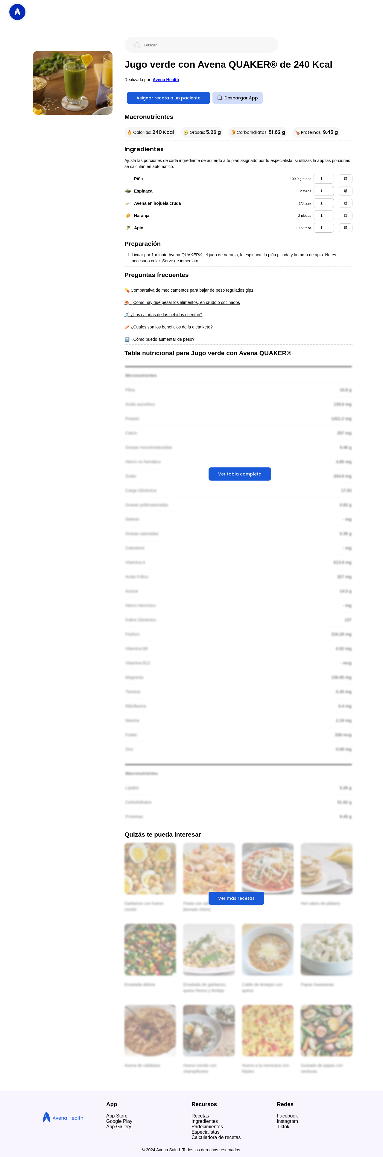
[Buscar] (206, 45)
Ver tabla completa (240, 474)
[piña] (324, 179)
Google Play (119, 1121)
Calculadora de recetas (216, 1137)
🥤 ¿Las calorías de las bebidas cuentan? (163, 314)
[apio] (324, 228)
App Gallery (118, 1126)
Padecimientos (207, 1126)
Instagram (287, 1121)
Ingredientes (205, 1121)
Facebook (287, 1115)
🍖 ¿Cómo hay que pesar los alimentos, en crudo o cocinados (182, 302)
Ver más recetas (236, 898)
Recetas (200, 1115)
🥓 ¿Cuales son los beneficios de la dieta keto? (168, 327)
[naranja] (324, 215)
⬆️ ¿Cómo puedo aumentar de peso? (159, 339)
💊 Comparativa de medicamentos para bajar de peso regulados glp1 (188, 290)
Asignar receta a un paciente (168, 98)
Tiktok (283, 1126)
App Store (116, 1115)
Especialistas (205, 1132)
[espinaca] (324, 191)
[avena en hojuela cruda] (324, 203)
